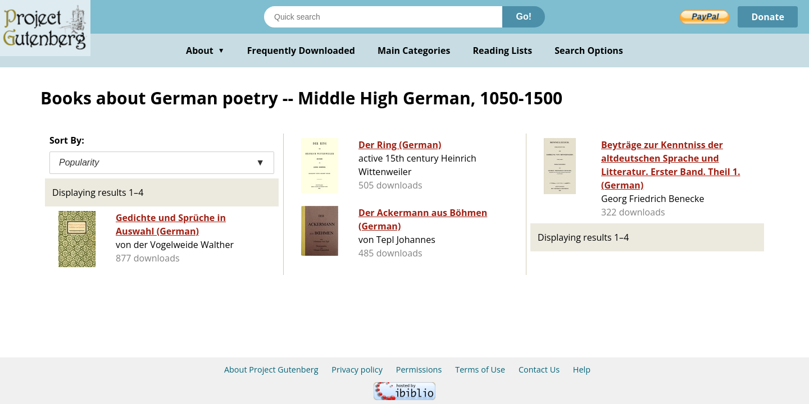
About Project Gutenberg (271, 369)
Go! (523, 16)
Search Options (589, 50)
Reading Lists (503, 50)
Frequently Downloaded (301, 50)
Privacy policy (357, 369)
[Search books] (383, 16)
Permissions (419, 369)
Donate (767, 17)
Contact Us (539, 369)
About (205, 50)
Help (581, 369)
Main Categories (414, 50)
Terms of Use (480, 369)
